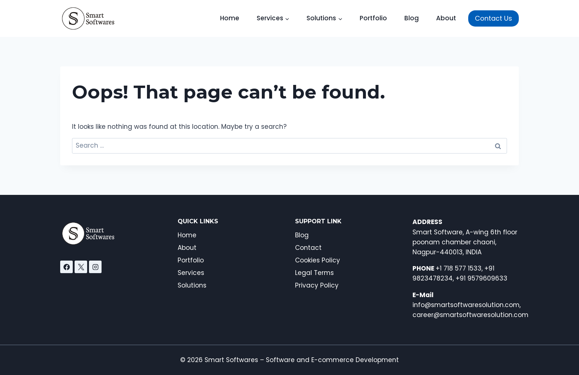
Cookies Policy (317, 260)
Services (191, 272)
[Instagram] (95, 267)
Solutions (192, 285)
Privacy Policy (317, 285)
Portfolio (373, 18)
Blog (411, 18)
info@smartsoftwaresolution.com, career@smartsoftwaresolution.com (470, 304)
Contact (308, 247)
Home (229, 18)
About (446, 18)
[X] (81, 267)
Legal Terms (314, 272)
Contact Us (493, 18)
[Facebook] (66, 267)
